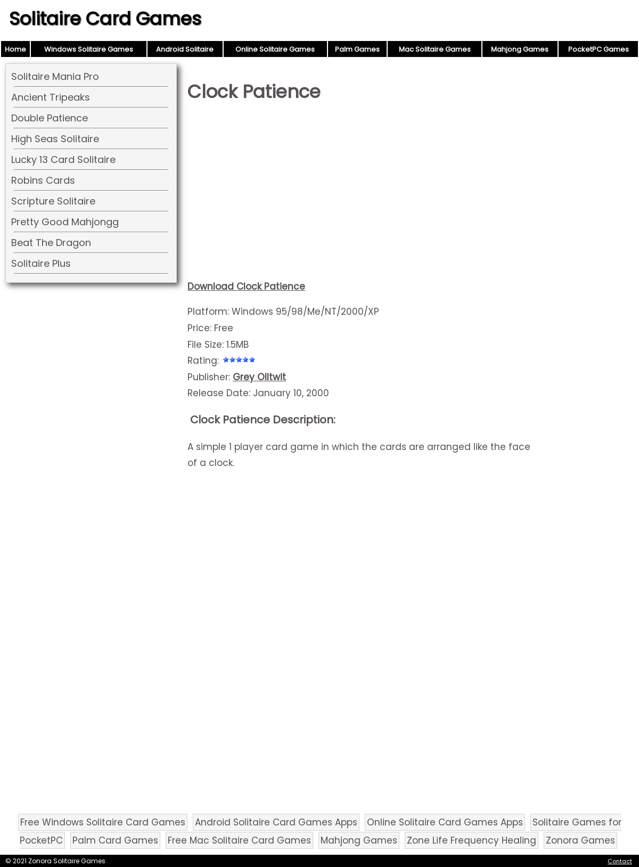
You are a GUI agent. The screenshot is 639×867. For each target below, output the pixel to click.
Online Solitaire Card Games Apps (445, 822)
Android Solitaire (185, 49)
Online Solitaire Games (275, 49)
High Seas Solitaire (55, 138)
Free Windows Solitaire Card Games (102, 822)
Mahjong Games (519, 49)
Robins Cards (43, 180)
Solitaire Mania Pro (55, 76)
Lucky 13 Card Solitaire (63, 159)
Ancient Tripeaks (50, 97)
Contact (620, 861)
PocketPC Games (598, 49)
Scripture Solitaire (53, 201)
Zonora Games (580, 840)
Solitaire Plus (41, 263)
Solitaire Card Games (105, 18)
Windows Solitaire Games (88, 49)
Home (15, 49)
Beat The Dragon (51, 242)
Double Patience (49, 118)
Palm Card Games (115, 840)
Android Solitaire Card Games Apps (276, 822)
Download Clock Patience (246, 286)
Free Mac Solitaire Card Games (239, 840)
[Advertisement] (363, 194)
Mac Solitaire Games (435, 49)
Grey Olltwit (259, 377)
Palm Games (357, 49)
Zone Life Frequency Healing (471, 840)
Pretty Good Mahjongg (65, 221)
